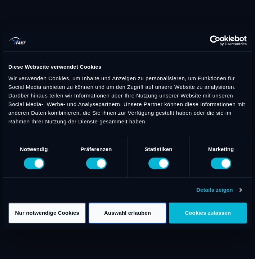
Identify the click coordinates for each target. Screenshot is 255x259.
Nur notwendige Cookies (47, 213)
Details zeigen (214, 190)
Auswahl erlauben (127, 213)
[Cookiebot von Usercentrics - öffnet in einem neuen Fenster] (215, 40)
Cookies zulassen (208, 213)
